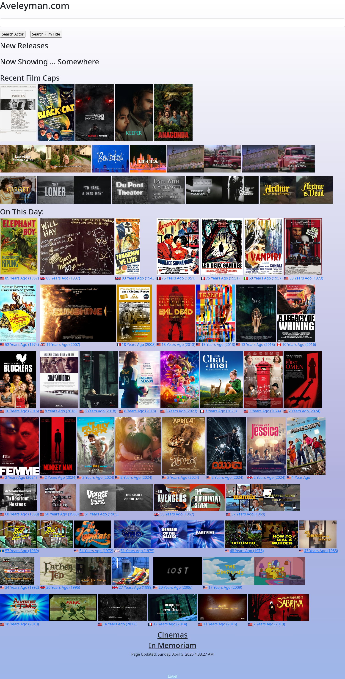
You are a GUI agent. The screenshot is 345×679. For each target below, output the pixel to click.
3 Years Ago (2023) (181, 410)
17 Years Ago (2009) (225, 587)
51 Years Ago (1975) (137, 550)
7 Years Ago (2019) (269, 624)
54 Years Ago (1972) (96, 550)
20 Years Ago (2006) (175, 587)
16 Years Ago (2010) (22, 624)
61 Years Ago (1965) (101, 514)
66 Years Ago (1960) (62, 514)
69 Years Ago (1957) (265, 278)
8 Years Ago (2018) (61, 410)
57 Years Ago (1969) (248, 514)
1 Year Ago (301, 477)
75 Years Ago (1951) (178, 278)
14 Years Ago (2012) (119, 624)
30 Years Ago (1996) (63, 587)
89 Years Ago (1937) (22, 278)
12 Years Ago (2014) (170, 624)
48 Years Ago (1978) (247, 550)
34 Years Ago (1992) (22, 587)
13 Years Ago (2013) (178, 344)
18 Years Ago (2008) (138, 344)
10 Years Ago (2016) (299, 344)
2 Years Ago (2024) (265, 410)
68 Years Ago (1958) (22, 514)
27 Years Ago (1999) (135, 587)
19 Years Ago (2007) (63, 344)
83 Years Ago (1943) (138, 278)
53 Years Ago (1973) (306, 278)
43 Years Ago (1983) (321, 550)
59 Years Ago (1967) (177, 514)
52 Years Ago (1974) (22, 344)
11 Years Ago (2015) (220, 624)
